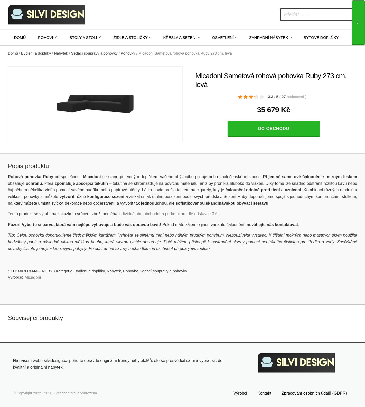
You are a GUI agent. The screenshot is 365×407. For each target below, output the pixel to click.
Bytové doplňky (321, 37)
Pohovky (47, 37)
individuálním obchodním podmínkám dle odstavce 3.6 (168, 214)
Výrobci (240, 393)
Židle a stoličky (131, 37)
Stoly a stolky (85, 37)
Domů (20, 37)
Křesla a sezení (179, 37)
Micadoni (32, 277)
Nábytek (61, 53)
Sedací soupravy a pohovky (94, 53)
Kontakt (264, 393)
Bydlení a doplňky (36, 53)
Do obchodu (273, 128)
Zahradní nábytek (268, 37)
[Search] (358, 22)
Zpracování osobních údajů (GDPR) (314, 393)
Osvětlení (223, 37)
